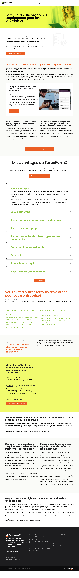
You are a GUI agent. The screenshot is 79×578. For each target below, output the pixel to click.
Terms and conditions (28, 568)
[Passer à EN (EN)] (70, 3)
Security (22, 568)
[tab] (39, 186)
